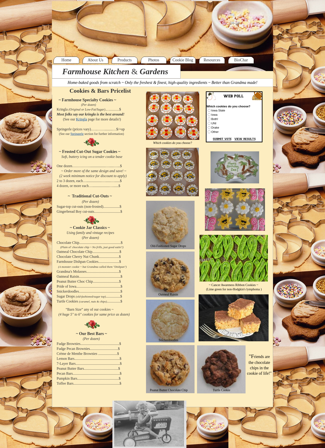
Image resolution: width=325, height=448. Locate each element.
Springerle (77, 134)
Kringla (81, 119)
